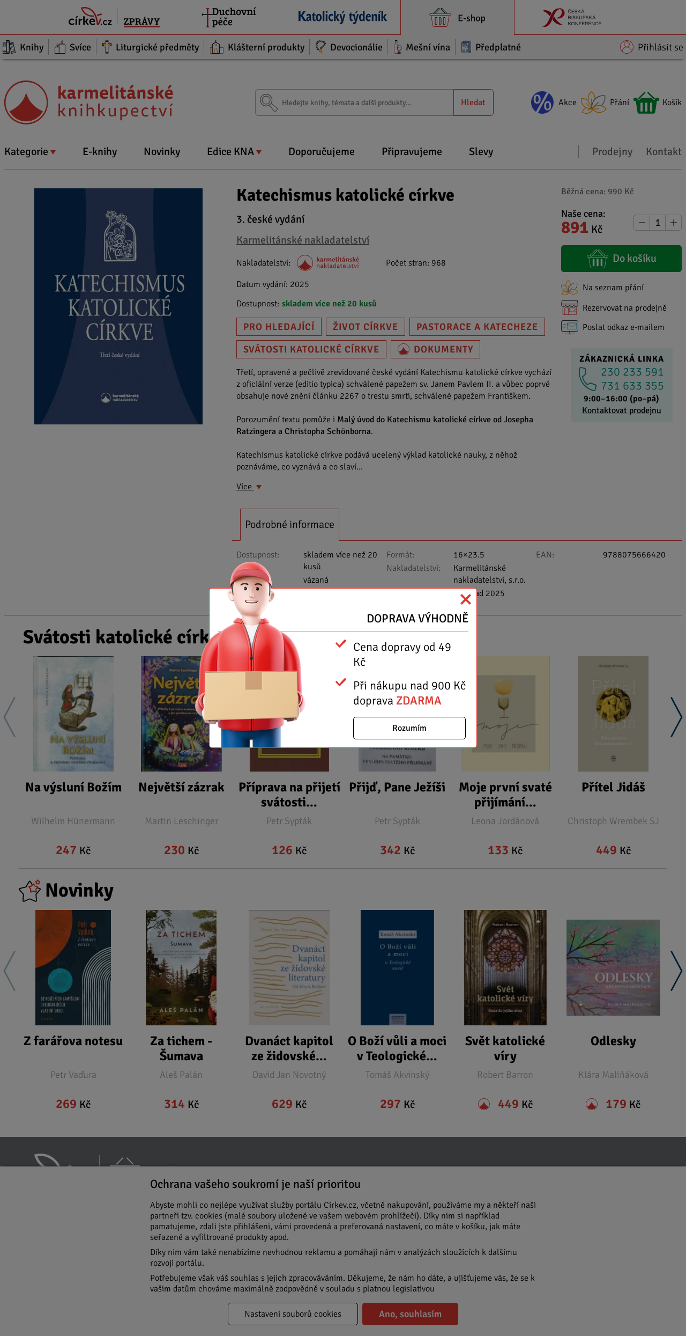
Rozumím (409, 728)
